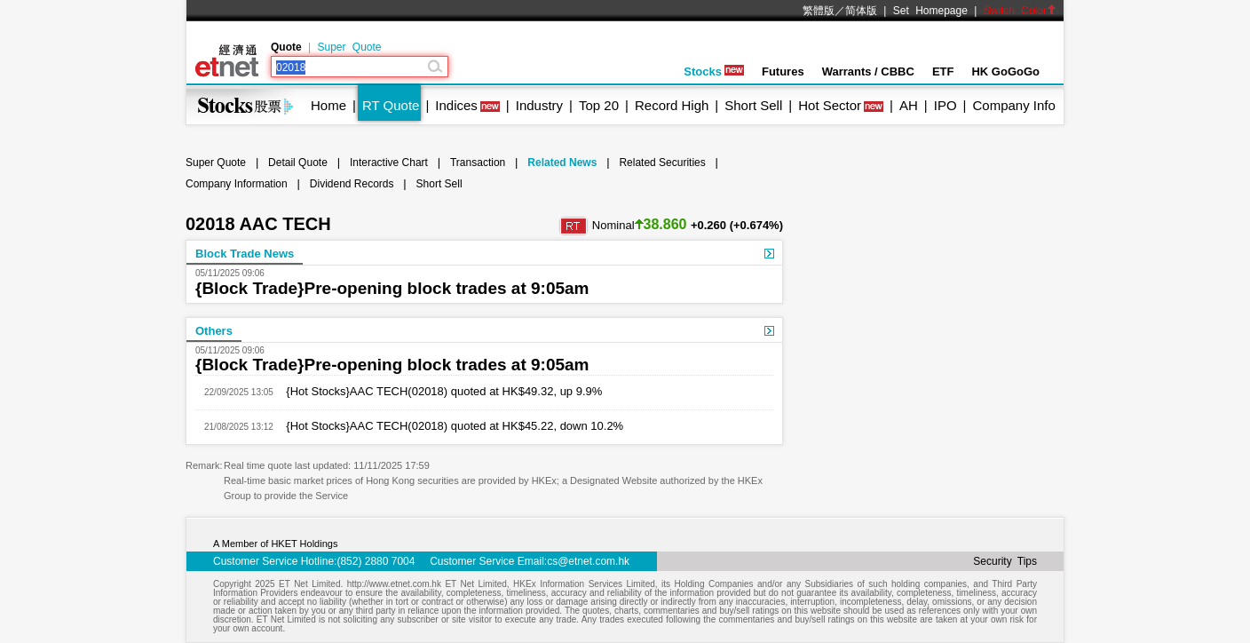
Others (214, 330)
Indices (456, 105)
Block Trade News (244, 253)
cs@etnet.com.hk (588, 561)
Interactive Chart (389, 162)
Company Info (1013, 105)
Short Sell (753, 105)
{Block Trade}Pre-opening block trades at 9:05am (392, 288)
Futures (783, 71)
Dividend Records (352, 184)
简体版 (861, 10)
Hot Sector (829, 105)
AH (908, 105)
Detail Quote (298, 162)
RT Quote (390, 105)
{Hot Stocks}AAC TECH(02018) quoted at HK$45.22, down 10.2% (448, 426)
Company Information (237, 184)
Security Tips (1005, 561)
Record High (671, 105)
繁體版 (819, 10)
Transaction (477, 162)
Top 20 (599, 105)
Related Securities (662, 162)
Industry (539, 105)
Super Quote (349, 47)
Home (328, 105)
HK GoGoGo (1005, 71)
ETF (943, 71)
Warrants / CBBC (868, 71)
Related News (562, 162)
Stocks (714, 71)
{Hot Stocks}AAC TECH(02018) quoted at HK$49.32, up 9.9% (437, 391)
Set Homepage (930, 10)
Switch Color (1020, 10)
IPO (945, 105)
